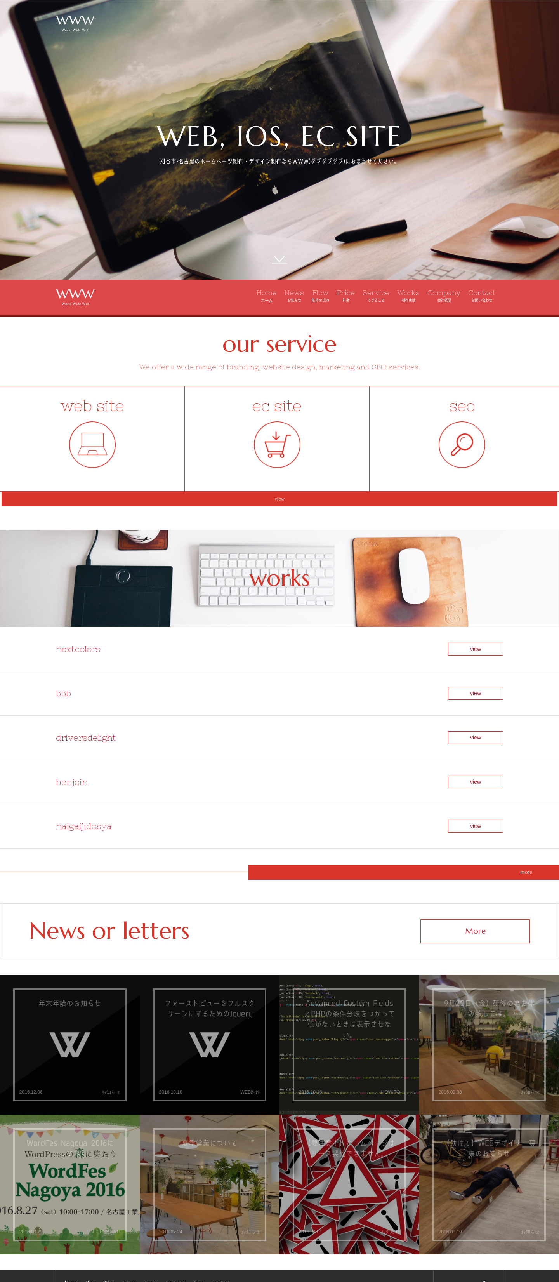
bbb (63, 682)
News (294, 295)
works (151, 1216)
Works (408, 295)
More (475, 865)
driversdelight (86, 711)
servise (129, 1216)
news (199, 1216)
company (175, 1216)
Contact (481, 295)
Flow (320, 295)
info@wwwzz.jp (468, 1269)
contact (221, 1216)
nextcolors (78, 653)
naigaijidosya (84, 768)
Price (346, 295)
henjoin (72, 739)
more (279, 806)
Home (267, 296)
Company (443, 295)
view (280, 508)
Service (376, 295)
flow (90, 1216)
